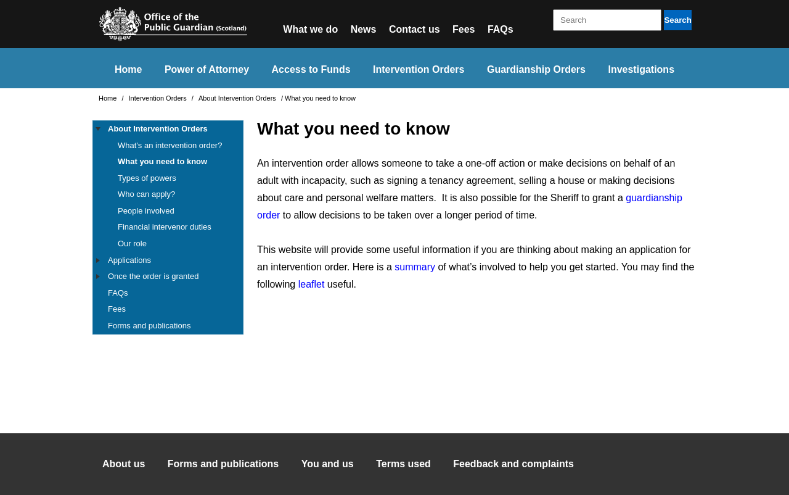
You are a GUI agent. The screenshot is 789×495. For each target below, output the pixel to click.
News (364, 29)
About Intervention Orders (238, 98)
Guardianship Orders (536, 69)
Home (128, 69)
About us (123, 464)
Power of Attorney (207, 69)
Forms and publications (149, 325)
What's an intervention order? (170, 145)
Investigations (641, 69)
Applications (129, 260)
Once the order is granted (153, 276)
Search (677, 20)
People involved (146, 210)
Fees (463, 29)
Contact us (414, 29)
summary (414, 267)
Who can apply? (146, 194)
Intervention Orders (418, 69)
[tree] (168, 227)
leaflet (311, 284)
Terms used (403, 464)
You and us (327, 464)
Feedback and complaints (513, 464)
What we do (310, 29)
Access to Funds (311, 69)
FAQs (500, 29)
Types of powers (147, 178)
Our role (132, 243)
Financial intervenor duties (164, 226)
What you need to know (162, 161)
